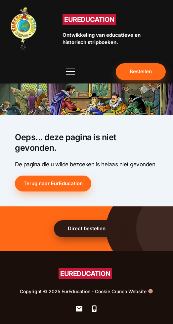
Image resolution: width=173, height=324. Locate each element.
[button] (70, 71)
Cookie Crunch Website (124, 291)
